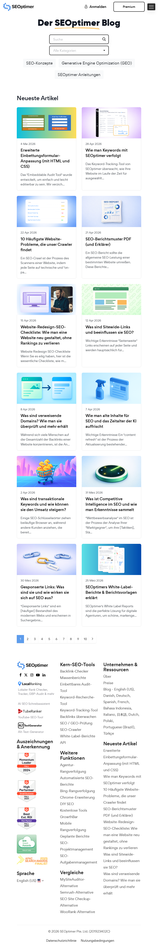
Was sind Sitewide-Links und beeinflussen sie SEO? (109, 329)
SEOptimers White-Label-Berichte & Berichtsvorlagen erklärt (111, 592)
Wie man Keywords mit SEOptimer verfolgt (106, 153)
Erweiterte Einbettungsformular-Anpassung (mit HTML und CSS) (45, 158)
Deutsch (123, 695)
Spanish (109, 702)
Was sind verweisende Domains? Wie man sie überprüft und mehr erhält (44, 421)
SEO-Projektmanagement (76, 846)
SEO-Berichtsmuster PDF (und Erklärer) (108, 241)
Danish (108, 695)
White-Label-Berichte (77, 736)
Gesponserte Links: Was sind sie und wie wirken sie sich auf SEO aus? (45, 592)
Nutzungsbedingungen (97, 940)
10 (85, 639)
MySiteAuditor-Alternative (72, 882)
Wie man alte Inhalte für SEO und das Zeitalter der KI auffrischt (110, 421)
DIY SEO (67, 804)
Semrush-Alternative (76, 892)
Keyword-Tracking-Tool (79, 710)
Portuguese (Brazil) (118, 727)
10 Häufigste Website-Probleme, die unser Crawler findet (46, 244)
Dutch (133, 714)
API (63, 742)
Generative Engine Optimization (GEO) (97, 63)
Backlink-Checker (74, 671)
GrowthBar (69, 816)
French (123, 702)
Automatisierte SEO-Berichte (77, 781)
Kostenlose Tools (73, 810)
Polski (108, 720)
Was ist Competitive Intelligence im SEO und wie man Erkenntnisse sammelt (111, 504)
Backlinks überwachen (78, 716)
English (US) (124, 689)
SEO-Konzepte (39, 63)
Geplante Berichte (74, 836)
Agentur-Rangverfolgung (73, 768)
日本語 (122, 714)
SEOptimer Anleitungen (79, 74)
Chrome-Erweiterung (77, 797)
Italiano (109, 714)
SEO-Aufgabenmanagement (78, 859)
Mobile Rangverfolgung (73, 826)
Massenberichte (73, 677)
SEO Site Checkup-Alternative (75, 902)
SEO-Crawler (70, 729)
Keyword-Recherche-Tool (77, 700)
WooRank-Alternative (77, 911)
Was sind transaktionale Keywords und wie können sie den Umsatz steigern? (45, 504)
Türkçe (108, 733)
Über (107, 676)
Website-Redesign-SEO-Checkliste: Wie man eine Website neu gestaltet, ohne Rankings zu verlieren (46, 335)
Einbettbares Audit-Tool (76, 687)
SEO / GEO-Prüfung (76, 723)
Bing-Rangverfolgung (77, 791)
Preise (108, 683)
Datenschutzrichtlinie (61, 940)
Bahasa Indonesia (117, 708)
